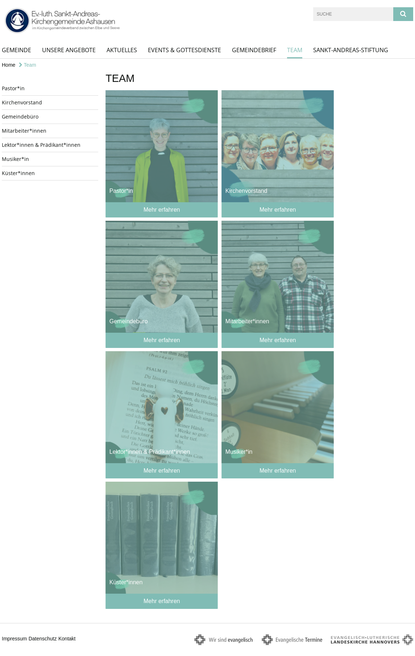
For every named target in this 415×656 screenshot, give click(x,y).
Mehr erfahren (162, 210)
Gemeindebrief (254, 50)
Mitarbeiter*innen (24, 130)
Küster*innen (18, 173)
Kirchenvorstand (22, 102)
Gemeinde (16, 50)
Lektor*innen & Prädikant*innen (41, 144)
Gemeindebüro (20, 116)
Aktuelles (122, 50)
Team (294, 50)
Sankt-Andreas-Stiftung (350, 50)
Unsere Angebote (69, 50)
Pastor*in (13, 88)
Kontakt (66, 639)
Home (8, 65)
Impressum (14, 639)
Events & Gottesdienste (184, 50)
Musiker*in (15, 158)
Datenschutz (43, 639)
